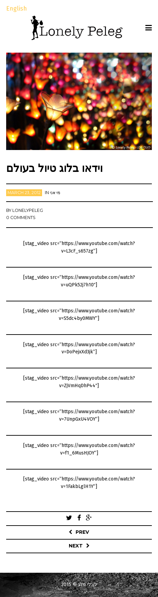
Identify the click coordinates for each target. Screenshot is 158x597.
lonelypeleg (27, 210)
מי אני (55, 192)
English (16, 8)
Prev (82, 532)
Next (76, 546)
